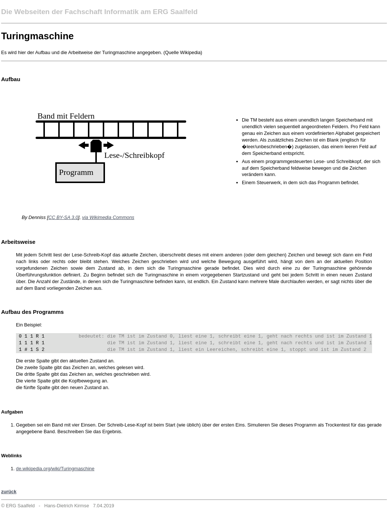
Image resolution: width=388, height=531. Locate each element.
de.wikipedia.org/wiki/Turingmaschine (55, 468)
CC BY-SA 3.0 (63, 217)
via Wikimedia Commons (108, 217)
